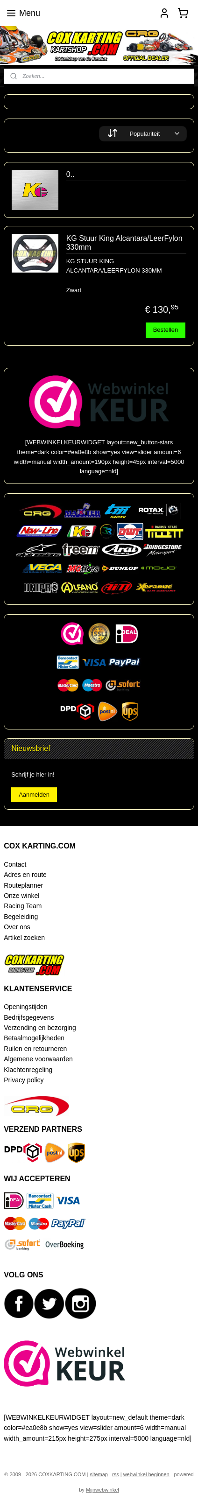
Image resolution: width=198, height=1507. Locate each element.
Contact (15, 864)
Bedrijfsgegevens (29, 1017)
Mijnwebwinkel (102, 1490)
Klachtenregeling (28, 1069)
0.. (70, 174)
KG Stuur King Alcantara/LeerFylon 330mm (124, 242)
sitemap (99, 1474)
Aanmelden (34, 794)
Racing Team (23, 906)
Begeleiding (21, 916)
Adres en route (25, 874)
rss (115, 1474)
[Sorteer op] (142, 133)
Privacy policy (23, 1080)
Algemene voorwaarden (38, 1059)
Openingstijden (25, 1006)
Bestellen (165, 330)
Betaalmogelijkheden (34, 1038)
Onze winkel (21, 895)
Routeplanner (23, 885)
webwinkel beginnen (146, 1474)
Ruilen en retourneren (35, 1048)
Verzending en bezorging (40, 1027)
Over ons (17, 927)
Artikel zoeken (24, 937)
